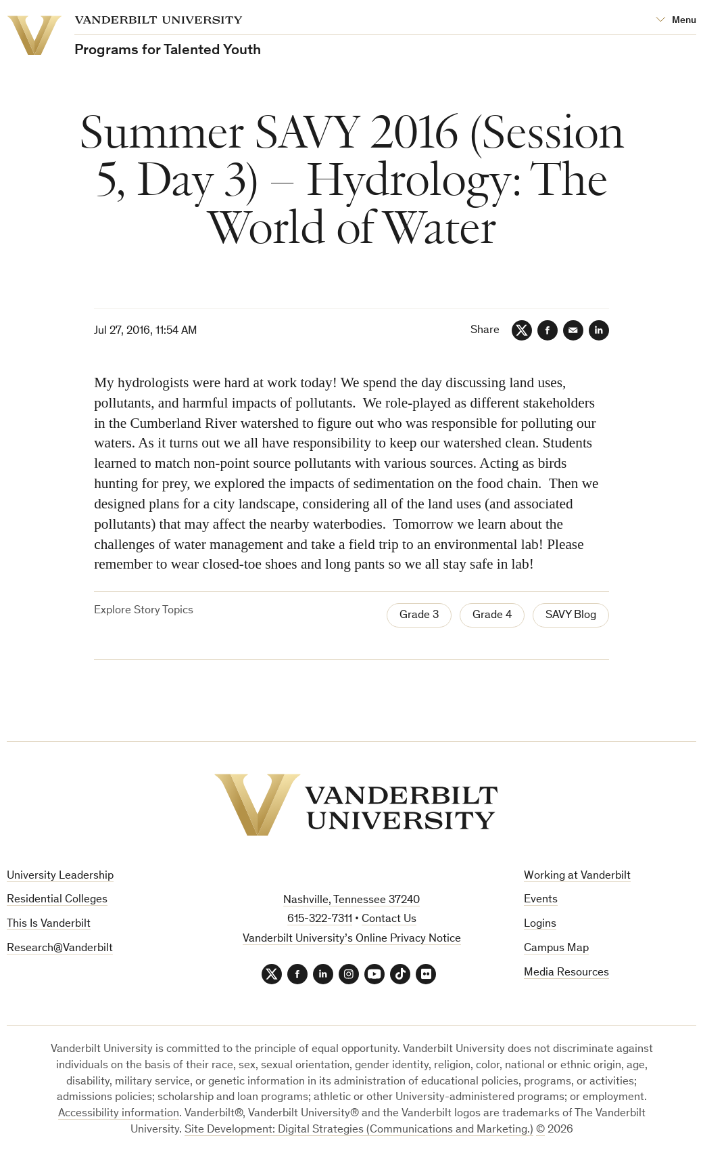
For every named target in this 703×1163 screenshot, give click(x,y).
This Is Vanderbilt (49, 924)
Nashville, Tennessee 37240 (351, 900)
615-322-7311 (319, 919)
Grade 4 (492, 615)
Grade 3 (419, 615)
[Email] (573, 330)
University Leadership (60, 876)
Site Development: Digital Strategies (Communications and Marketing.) (359, 1130)
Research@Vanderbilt (60, 948)
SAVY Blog (571, 615)
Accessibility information (118, 1114)
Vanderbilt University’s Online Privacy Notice (352, 939)
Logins (540, 924)
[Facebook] (547, 330)
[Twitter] (522, 330)
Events (541, 900)
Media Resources (566, 973)
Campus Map (556, 948)
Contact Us (389, 919)
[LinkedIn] (599, 330)
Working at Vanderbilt (577, 876)
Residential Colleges (57, 900)
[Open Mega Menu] (676, 21)
